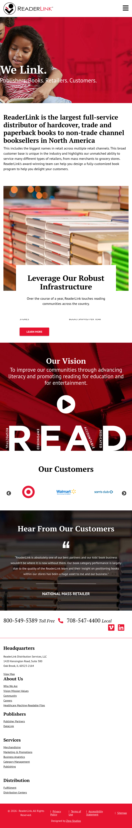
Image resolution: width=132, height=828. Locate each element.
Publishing (9, 766)
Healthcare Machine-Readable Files (24, 705)
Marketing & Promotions (17, 752)
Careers (7, 700)
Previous (8, 492)
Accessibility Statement (94, 813)
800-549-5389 (29, 620)
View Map (9, 674)
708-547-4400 (89, 620)
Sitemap (122, 813)
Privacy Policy (55, 813)
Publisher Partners (14, 721)
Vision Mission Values (16, 691)
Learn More (27, 331)
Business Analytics (14, 757)
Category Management (16, 761)
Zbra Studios (73, 821)
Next (123, 492)
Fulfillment (9, 787)
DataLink (8, 726)
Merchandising (12, 747)
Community (10, 695)
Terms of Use (75, 813)
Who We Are (10, 686)
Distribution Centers (15, 792)
